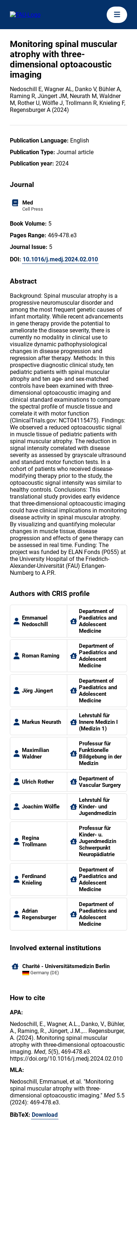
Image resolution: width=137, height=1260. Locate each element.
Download (45, 1114)
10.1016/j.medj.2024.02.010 (60, 259)
